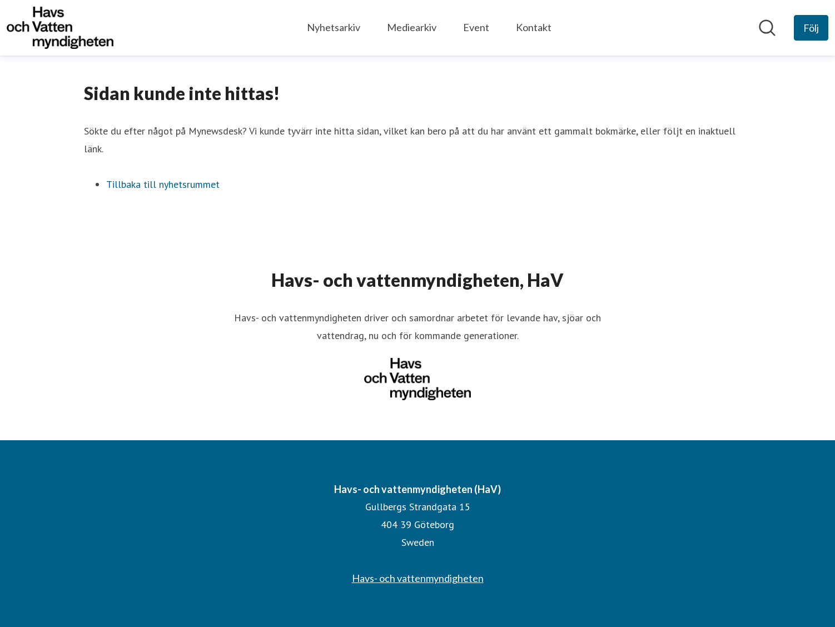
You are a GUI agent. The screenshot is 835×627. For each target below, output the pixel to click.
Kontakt (533, 27)
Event (476, 27)
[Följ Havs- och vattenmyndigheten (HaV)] (811, 28)
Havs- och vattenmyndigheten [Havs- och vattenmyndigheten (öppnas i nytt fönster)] (418, 578)
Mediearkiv (411, 27)
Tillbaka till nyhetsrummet (163, 184)
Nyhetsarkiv (333, 27)
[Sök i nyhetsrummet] (767, 28)
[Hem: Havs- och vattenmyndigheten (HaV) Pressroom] (60, 28)
